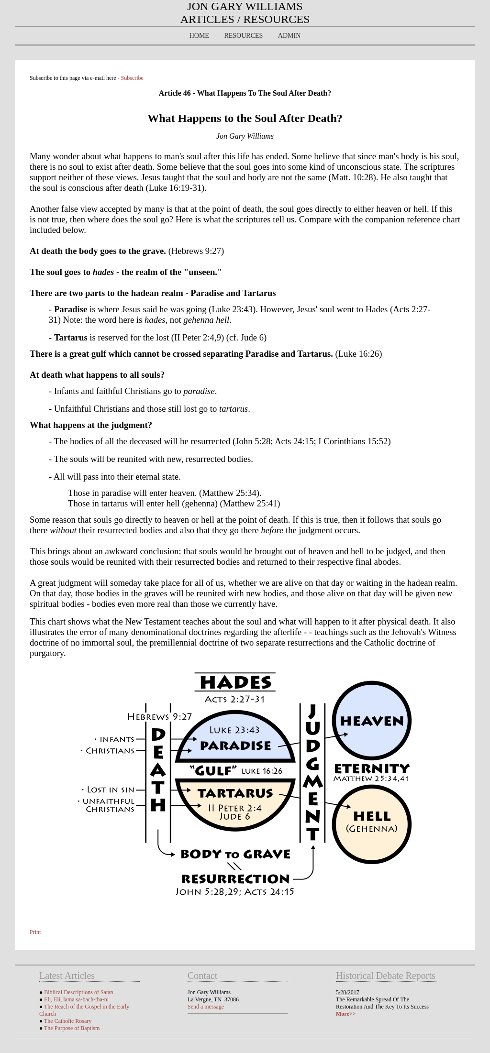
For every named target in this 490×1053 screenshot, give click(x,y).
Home (199, 35)
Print (35, 932)
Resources (243, 35)
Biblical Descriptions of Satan (78, 992)
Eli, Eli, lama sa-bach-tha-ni (76, 999)
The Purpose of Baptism (72, 1028)
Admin (289, 35)
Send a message (206, 1006)
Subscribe (132, 78)
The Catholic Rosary (67, 1021)
